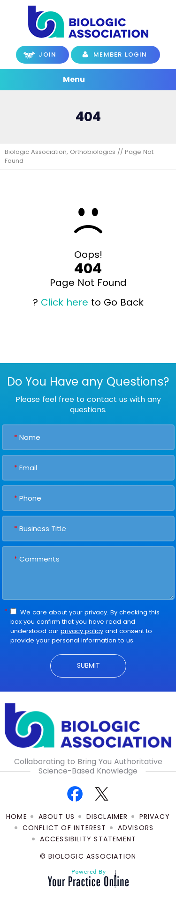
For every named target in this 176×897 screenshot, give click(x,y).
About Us (56, 816)
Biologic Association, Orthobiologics (60, 151)
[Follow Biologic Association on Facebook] (75, 793)
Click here (64, 302)
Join (47, 54)
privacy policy (82, 631)
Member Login (120, 54)
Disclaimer (107, 816)
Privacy (154, 816)
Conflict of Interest (65, 827)
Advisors (136, 827)
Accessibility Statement (88, 839)
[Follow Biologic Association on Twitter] (101, 793)
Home (16, 816)
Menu (85, 80)
